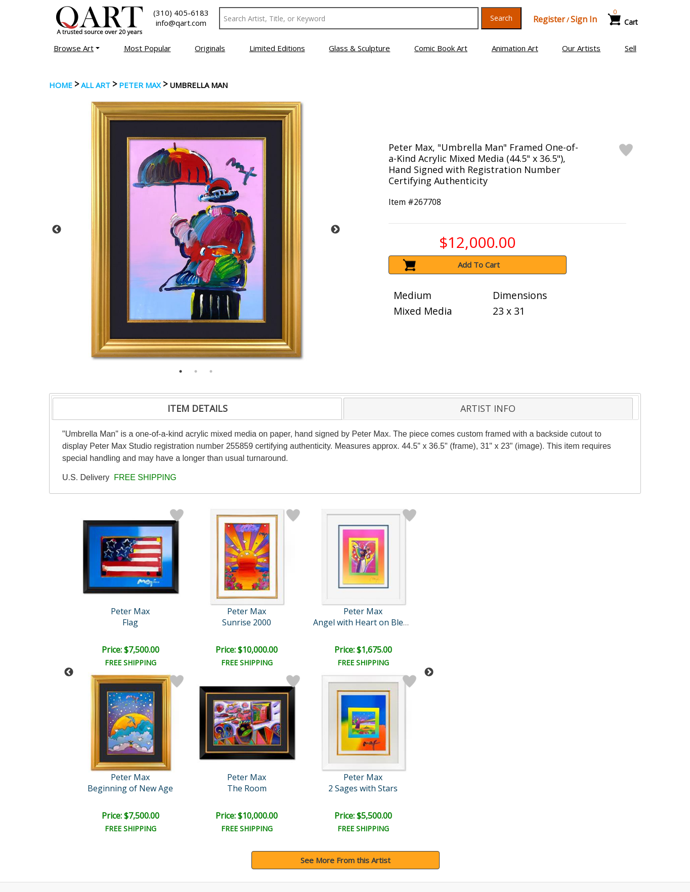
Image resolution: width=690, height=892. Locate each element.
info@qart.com (181, 23)
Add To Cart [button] (479, 265)
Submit (218, 745)
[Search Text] (349, 18)
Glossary (518, 797)
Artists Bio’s (524, 811)
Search (501, 18)
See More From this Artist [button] (345, 694)
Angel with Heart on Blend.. (220, 622)
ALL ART (95, 85)
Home (60, 85)
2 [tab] (196, 371)
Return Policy (376, 826)
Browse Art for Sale (86, 812)
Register (549, 19)
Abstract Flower (306, 622)
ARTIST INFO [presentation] (487, 408)
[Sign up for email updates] (125, 744)
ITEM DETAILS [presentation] (197, 408)
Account (216, 798)
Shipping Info (375, 812)
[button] (77, 48)
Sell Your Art (73, 826)
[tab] (197, 409)
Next (335, 230)
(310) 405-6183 (181, 13)
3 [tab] (211, 371)
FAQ (210, 826)
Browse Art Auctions (87, 798)
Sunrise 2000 (131, 622)
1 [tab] (181, 371)
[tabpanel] (196, 229)
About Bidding (76, 840)
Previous (57, 230)
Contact (216, 812)
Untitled (394, 622)
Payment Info (376, 798)
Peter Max (140, 85)
